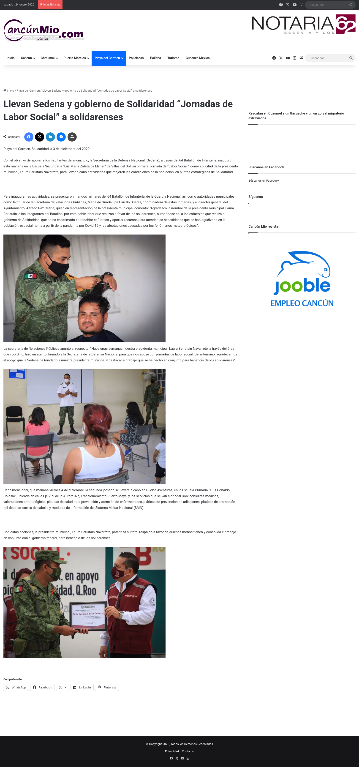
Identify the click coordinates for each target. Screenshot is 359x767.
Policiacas (136, 58)
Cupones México (198, 58)
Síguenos (255, 197)
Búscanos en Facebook (263, 180)
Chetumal (47, 58)
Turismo (173, 58)
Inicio (11, 58)
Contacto (188, 751)
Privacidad (172, 751)
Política (155, 58)
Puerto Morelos (75, 58)
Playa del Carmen (107, 58)
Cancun (26, 58)
